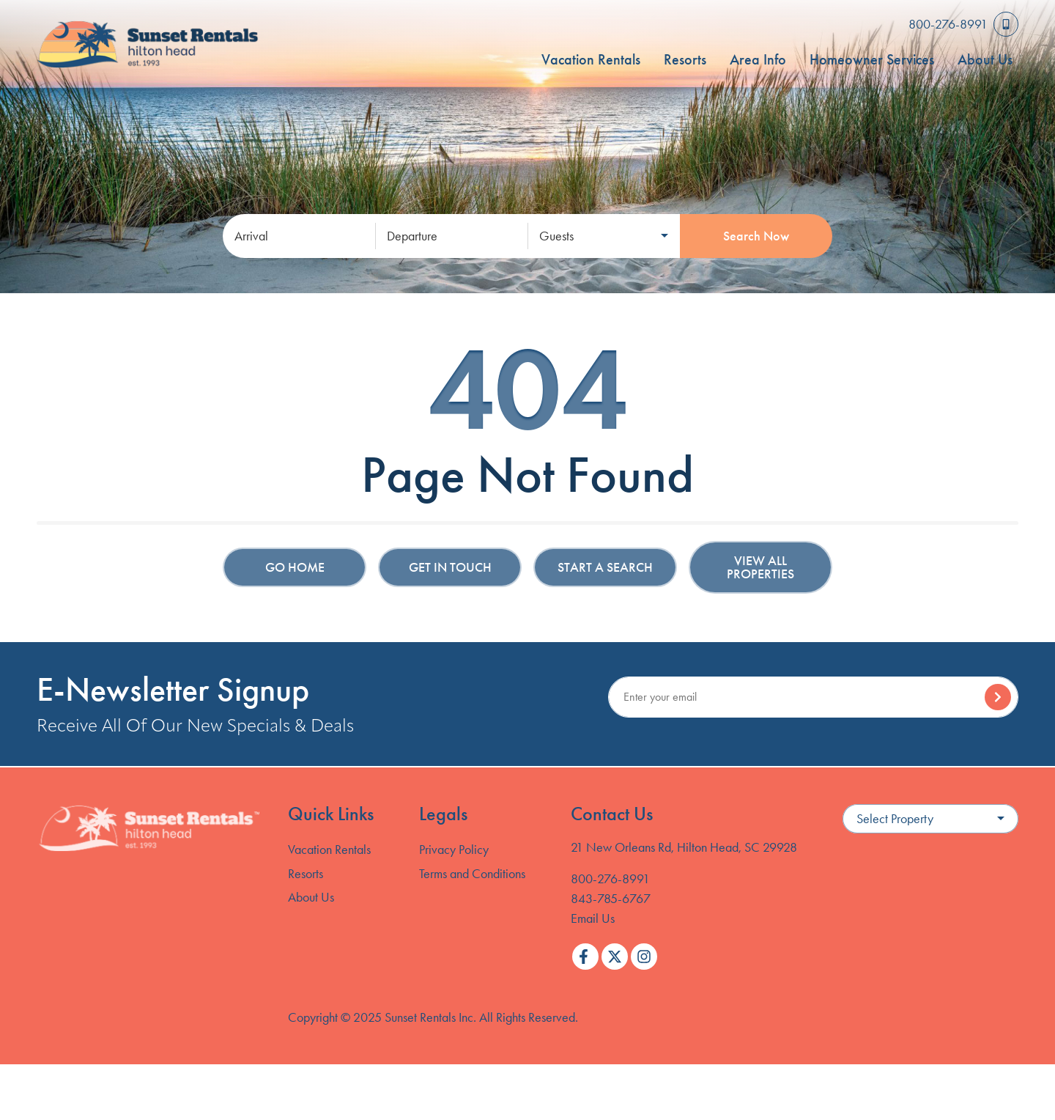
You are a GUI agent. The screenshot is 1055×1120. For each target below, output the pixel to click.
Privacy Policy (454, 849)
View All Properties (760, 567)
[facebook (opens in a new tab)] (585, 956)
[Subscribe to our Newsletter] (813, 697)
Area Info (758, 59)
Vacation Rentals (590, 59)
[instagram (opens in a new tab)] (644, 956)
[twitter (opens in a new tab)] (614, 956)
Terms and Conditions (472, 874)
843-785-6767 (611, 899)
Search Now (756, 236)
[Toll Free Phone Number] (963, 24)
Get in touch (450, 567)
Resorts (685, 59)
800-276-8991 (610, 879)
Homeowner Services (872, 59)
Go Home (295, 567)
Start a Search (605, 567)
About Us (985, 59)
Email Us (593, 918)
